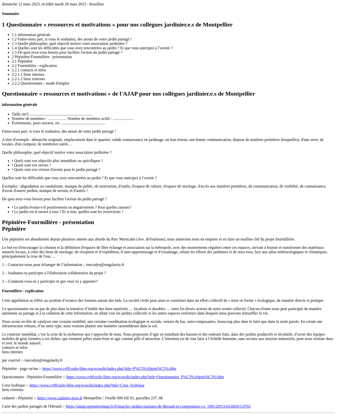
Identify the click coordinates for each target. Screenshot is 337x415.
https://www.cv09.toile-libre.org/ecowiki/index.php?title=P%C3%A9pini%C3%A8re (109, 368)
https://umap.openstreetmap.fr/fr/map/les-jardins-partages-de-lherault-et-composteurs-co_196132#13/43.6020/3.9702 (158, 406)
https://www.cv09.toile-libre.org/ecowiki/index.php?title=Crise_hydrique (86, 385)
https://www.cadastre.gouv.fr (59, 398)
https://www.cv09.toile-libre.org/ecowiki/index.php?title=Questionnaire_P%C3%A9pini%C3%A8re (145, 377)
